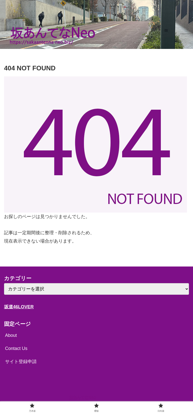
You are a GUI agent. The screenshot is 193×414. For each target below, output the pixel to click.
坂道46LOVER (19, 306)
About (11, 335)
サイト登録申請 (21, 361)
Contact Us (16, 348)
